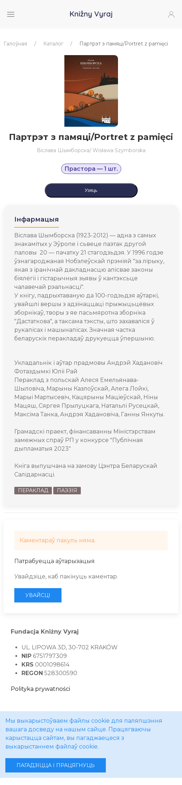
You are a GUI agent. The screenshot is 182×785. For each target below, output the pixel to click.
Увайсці (37, 595)
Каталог (53, 43)
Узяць (91, 190)
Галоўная (15, 43)
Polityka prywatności (40, 688)
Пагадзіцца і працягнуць (55, 765)
